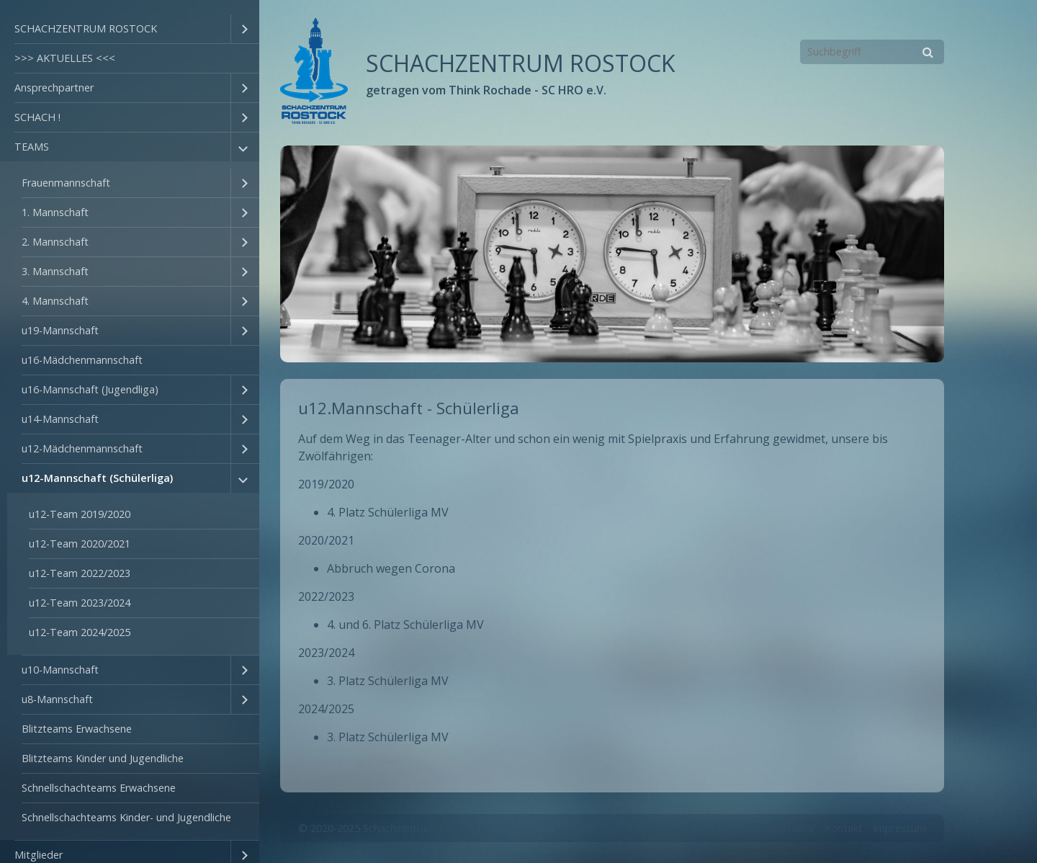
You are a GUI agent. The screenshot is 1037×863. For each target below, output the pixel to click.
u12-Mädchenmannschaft (82, 448)
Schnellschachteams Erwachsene (99, 788)
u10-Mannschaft (60, 669)
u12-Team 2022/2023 (79, 573)
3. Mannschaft (55, 271)
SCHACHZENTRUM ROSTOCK (85, 28)
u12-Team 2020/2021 (79, 543)
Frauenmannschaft (66, 182)
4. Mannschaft (55, 301)
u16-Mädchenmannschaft (82, 360)
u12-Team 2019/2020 (79, 514)
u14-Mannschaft (60, 419)
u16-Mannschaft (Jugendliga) (90, 389)
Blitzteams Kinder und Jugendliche (103, 758)
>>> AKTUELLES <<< (64, 58)
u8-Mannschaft (57, 699)
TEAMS (31, 146)
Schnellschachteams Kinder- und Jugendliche (126, 817)
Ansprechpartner (54, 87)
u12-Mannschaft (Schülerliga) (97, 478)
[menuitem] (129, 29)
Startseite (791, 828)
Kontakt (844, 828)
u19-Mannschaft (60, 330)
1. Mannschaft (55, 212)
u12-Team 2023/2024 (79, 602)
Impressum (899, 828)
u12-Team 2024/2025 (79, 632)
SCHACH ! (37, 117)
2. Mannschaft (55, 242)
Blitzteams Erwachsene (77, 728)
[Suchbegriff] (872, 52)
